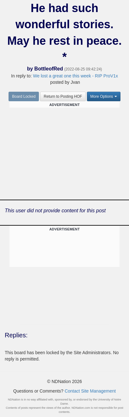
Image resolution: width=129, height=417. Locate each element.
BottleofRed (48, 68)
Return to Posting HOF (63, 96)
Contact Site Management (90, 391)
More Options (103, 96)
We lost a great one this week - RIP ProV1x (75, 75)
